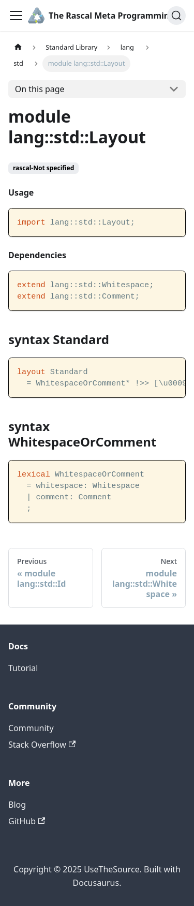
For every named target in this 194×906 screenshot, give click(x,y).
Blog (17, 804)
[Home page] (18, 47)
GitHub (26, 821)
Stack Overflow (42, 744)
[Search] (176, 15)
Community (31, 728)
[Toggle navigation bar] (16, 15)
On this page (40, 89)
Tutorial (23, 668)
